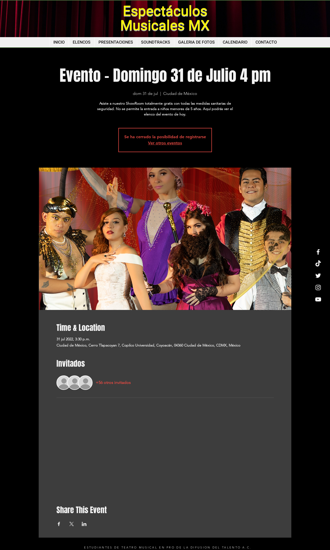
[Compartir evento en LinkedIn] (84, 524)
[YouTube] (318, 299)
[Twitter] (318, 275)
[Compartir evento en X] (71, 524)
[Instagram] (318, 287)
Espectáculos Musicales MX (165, 18)
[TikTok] (318, 263)
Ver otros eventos (165, 143)
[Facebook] (318, 252)
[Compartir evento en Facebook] (58, 524)
